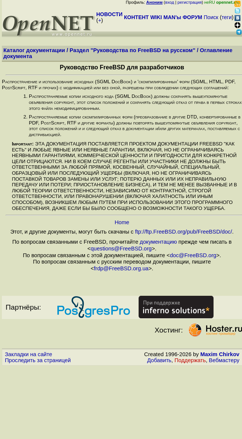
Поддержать (190, 360)
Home (122, 222)
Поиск (211, 17)
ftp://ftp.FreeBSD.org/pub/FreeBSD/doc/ (183, 232)
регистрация (190, 2)
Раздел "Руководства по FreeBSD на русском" (133, 50)
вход (169, 2)
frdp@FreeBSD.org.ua (121, 268)
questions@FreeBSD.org (121, 249)
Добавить (159, 360)
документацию (158, 242)
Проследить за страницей (38, 360)
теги (227, 17)
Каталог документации (34, 50)
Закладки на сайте (28, 354)
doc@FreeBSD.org (193, 255)
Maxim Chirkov (219, 354)
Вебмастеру (224, 360)
